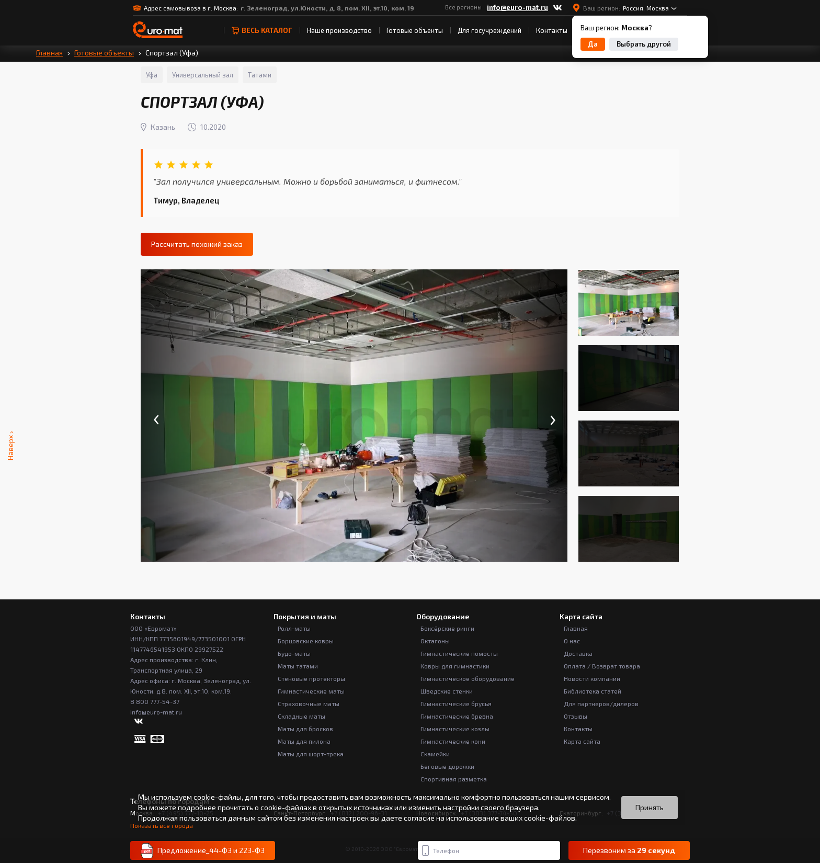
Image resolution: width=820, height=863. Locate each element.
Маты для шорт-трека (311, 753)
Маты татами (298, 665)
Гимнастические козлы (454, 728)
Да (593, 44)
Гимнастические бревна (456, 716)
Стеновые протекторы (311, 678)
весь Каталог (261, 30)
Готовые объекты (414, 30)
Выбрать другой (644, 44)
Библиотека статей (592, 691)
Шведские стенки (446, 691)
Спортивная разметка (453, 778)
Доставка (578, 653)
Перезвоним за (629, 850)
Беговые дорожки (447, 766)
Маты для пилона (304, 741)
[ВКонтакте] (557, 8)
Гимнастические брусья (456, 703)
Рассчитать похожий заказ (197, 244)
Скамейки (435, 753)
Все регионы (463, 7)
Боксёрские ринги (447, 628)
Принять (649, 807)
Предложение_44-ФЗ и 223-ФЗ (203, 850)
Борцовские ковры (306, 640)
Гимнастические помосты (459, 653)
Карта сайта (582, 741)
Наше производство (339, 30)
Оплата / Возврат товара (602, 665)
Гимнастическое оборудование (467, 678)
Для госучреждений (489, 30)
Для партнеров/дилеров (601, 703)
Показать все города (161, 825)
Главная (49, 52)
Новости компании (592, 678)
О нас (572, 640)
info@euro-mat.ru (517, 7)
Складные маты (301, 716)
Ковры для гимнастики (454, 665)
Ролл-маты (294, 628)
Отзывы (575, 716)
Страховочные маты (308, 703)
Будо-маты (294, 653)
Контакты (551, 30)
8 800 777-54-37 (154, 701)
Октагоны (435, 640)
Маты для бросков (305, 728)
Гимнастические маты (311, 691)
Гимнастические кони (452, 741)
